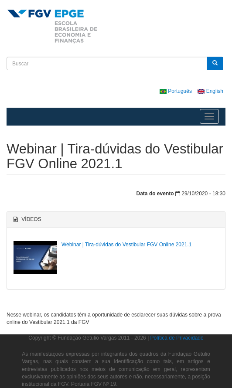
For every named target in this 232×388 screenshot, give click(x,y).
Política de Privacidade (177, 338)
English (210, 91)
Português (176, 91)
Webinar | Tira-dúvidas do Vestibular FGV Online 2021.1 (126, 245)
